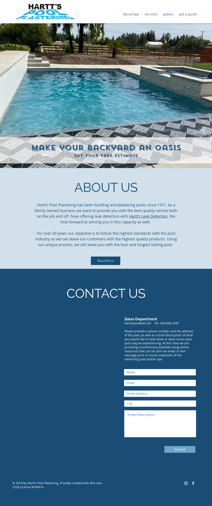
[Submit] (179, 449)
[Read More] (105, 261)
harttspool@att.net (137, 323)
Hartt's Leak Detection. (149, 216)
